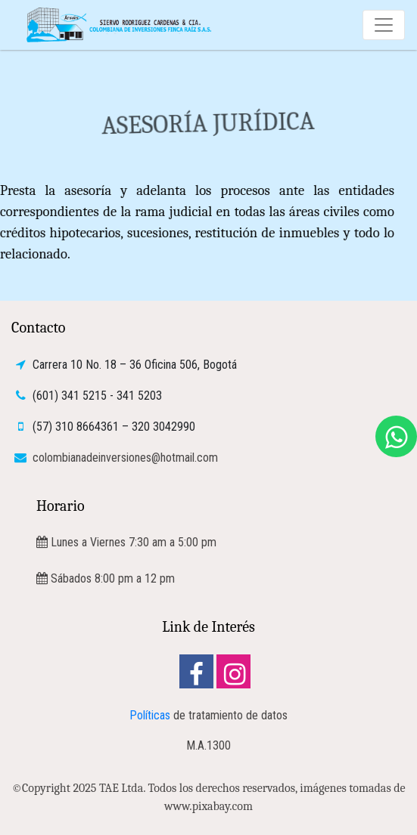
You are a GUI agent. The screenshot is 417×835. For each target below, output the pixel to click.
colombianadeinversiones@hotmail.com (124, 457)
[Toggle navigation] (384, 25)
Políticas (149, 715)
